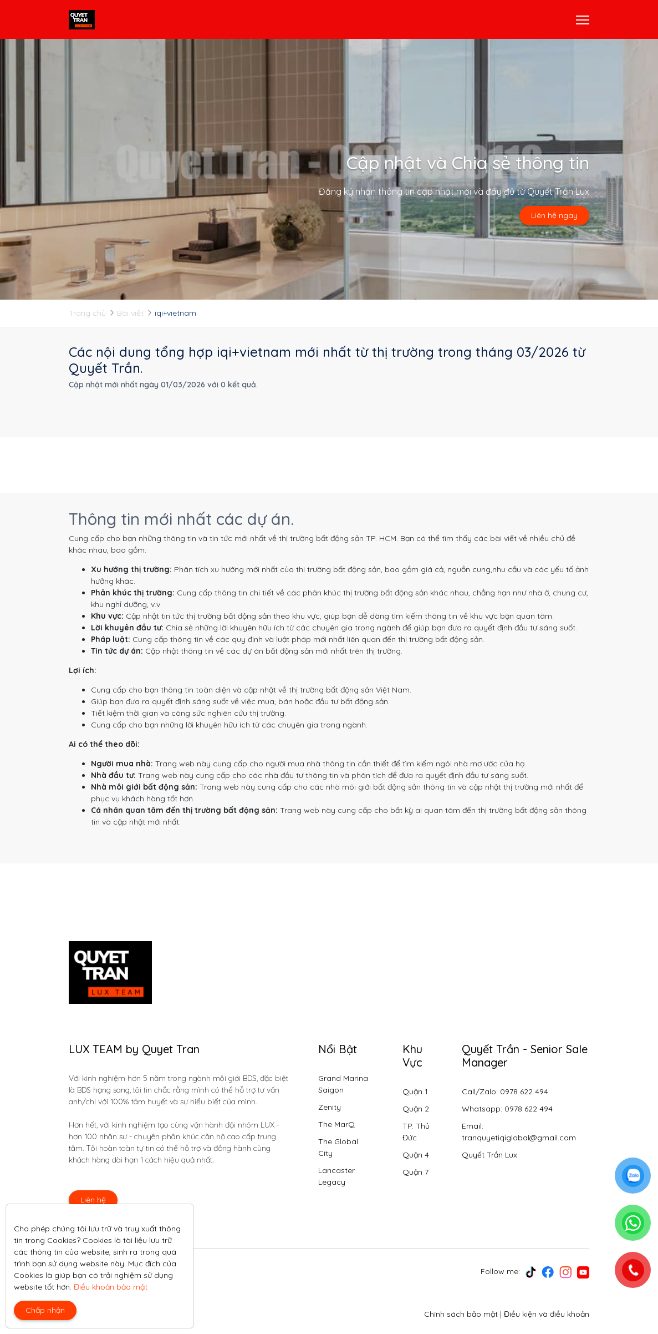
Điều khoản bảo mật (110, 1287)
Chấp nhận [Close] (45, 1310)
